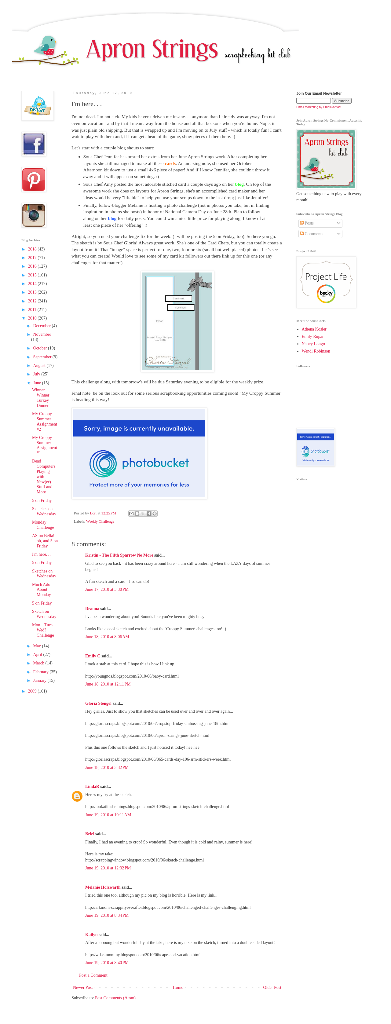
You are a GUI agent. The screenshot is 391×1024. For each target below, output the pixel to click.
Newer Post (83, 987)
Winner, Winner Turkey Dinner (40, 398)
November (42, 334)
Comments (311, 234)
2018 (33, 249)
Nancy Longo (313, 344)
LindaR (92, 786)
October (40, 348)
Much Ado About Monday (41, 589)
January (40, 680)
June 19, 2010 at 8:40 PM (107, 962)
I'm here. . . (41, 554)
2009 (33, 691)
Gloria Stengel (98, 703)
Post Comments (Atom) (115, 998)
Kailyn (91, 934)
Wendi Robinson (316, 351)
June (37, 383)
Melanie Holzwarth (102, 887)
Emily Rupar (313, 336)
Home (178, 987)
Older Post (272, 987)
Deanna (92, 608)
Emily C (92, 656)
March (39, 663)
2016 (33, 266)
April (38, 654)
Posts (307, 223)
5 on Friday (42, 500)
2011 (33, 309)
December (42, 326)
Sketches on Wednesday (44, 511)
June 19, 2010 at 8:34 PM (107, 915)
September (42, 357)
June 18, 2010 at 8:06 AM (107, 637)
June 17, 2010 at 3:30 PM (107, 589)
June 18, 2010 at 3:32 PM (107, 767)
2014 (33, 283)
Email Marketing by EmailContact (318, 107)
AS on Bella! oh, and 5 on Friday (45, 540)
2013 (33, 292)
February (41, 672)
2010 (33, 318)
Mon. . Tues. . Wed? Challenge (44, 630)
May (37, 646)
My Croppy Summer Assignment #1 (44, 445)
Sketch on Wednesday (44, 614)
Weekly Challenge (100, 521)
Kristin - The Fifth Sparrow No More (119, 555)
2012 (33, 301)
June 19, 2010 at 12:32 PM (108, 868)
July (37, 374)
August (39, 365)
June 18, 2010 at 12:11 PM (108, 684)
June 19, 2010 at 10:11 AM (108, 815)
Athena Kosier (314, 329)
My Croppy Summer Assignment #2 (44, 421)
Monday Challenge (43, 525)
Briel (89, 834)
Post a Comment (93, 975)
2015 (33, 275)
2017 (33, 257)
